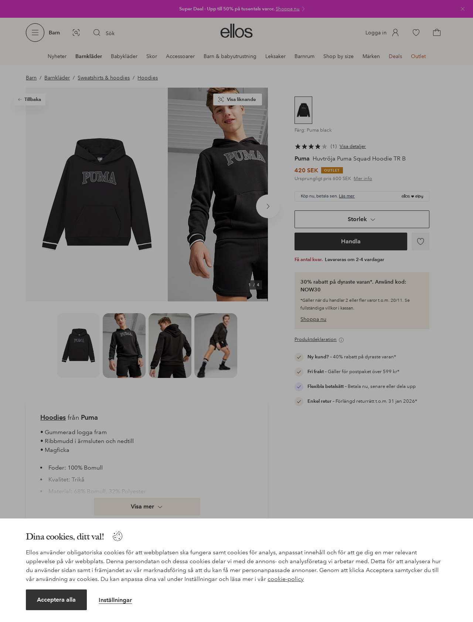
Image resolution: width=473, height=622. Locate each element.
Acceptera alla (56, 599)
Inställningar (115, 600)
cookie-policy (286, 578)
